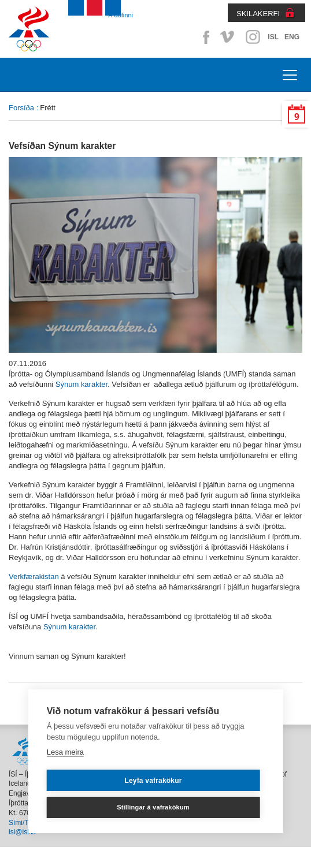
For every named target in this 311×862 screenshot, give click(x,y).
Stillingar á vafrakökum (153, 807)
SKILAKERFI (258, 13)
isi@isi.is (22, 832)
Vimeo (228, 37)
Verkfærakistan (35, 576)
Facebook (204, 37)
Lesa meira (65, 752)
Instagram (252, 37)
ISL (273, 37)
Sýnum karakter (81, 384)
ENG (291, 37)
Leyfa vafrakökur (153, 781)
